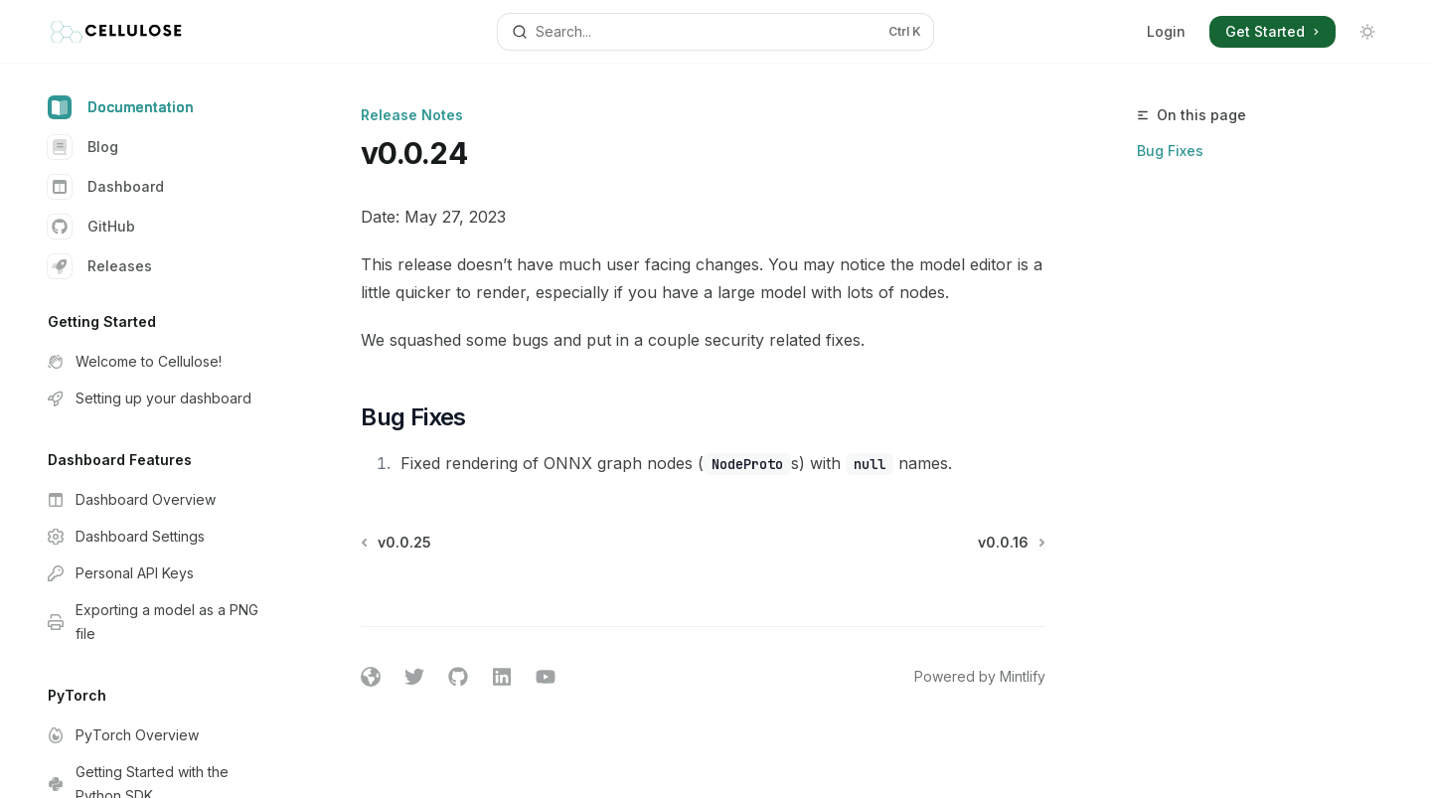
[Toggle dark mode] (1367, 32)
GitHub (91, 227)
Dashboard (106, 187)
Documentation (121, 107)
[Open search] (715, 32)
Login (1166, 31)
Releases (100, 266)
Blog (83, 147)
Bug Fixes (1170, 150)
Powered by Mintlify (979, 676)
